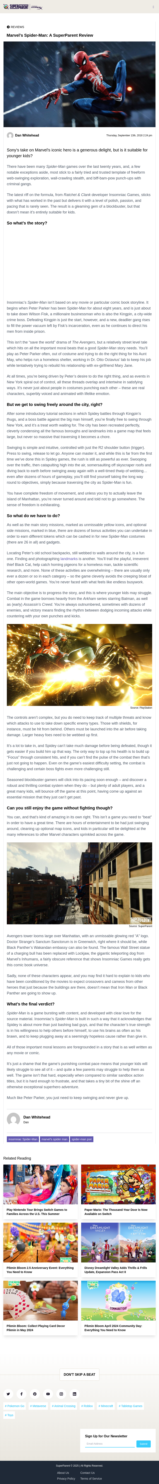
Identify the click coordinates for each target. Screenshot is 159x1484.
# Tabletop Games (130, 1406)
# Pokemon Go (14, 1406)
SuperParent (63, 1465)
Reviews (17, 27)
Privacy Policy (66, 1478)
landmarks (69, 559)
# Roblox (87, 1406)
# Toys (9, 1415)
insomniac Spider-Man (22, 1139)
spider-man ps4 (82, 1139)
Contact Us (87, 1472)
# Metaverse (38, 1406)
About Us (63, 1472)
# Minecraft (106, 1406)
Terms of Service (91, 1478)
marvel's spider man (54, 1139)
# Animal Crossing (63, 1406)
